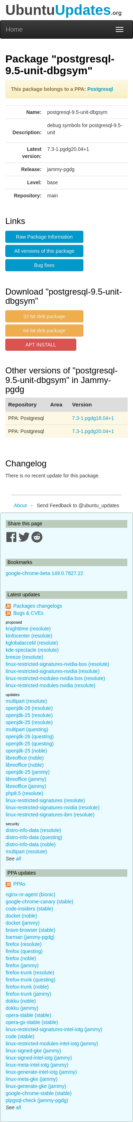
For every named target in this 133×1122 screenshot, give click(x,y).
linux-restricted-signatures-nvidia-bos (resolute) (57, 664)
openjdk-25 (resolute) (29, 715)
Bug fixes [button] (44, 265)
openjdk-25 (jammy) (28, 772)
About (20, 505)
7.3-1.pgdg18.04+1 (93, 418)
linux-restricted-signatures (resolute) (45, 800)
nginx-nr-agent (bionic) (30, 894)
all (18, 858)
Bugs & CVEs (28, 613)
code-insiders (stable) (29, 909)
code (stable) (20, 1036)
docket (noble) (21, 916)
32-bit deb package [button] (44, 316)
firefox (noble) (21, 958)
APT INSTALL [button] (41, 344)
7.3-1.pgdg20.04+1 (93, 431)
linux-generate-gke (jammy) (36, 1086)
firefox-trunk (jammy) (28, 994)
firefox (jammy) (22, 965)
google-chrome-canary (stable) (39, 901)
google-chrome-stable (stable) (39, 1093)
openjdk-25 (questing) (30, 743)
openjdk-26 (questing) (30, 736)
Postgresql (100, 89)
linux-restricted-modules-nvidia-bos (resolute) (55, 678)
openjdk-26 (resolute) (29, 708)
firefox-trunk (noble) (27, 987)
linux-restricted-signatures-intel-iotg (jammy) (54, 1029)
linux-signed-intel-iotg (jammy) (39, 1058)
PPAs (19, 884)
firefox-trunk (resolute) (30, 972)
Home (14, 29)
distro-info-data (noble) (31, 844)
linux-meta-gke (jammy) (31, 1079)
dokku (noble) (21, 1001)
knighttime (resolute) (28, 628)
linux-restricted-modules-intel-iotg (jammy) (52, 1043)
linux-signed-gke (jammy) (33, 1050)
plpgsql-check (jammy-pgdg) (37, 1100)
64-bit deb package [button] (44, 330)
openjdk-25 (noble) (26, 751)
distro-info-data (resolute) (33, 830)
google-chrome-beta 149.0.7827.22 (44, 573)
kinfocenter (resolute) (29, 636)
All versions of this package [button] (44, 251)
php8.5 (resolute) (24, 793)
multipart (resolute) (26, 701)
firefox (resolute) (23, 944)
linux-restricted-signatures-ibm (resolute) (50, 814)
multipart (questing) (27, 729)
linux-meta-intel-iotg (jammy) (37, 1065)
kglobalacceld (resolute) (32, 643)
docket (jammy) (23, 923)
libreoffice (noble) (25, 758)
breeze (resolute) (24, 657)
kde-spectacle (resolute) (32, 650)
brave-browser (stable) (30, 930)
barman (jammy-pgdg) (30, 937)
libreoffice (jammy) (26, 779)
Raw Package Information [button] (44, 237)
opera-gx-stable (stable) (32, 1022)
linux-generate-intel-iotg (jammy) (41, 1072)
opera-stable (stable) (28, 1015)
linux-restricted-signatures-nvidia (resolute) (53, 671)
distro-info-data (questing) (34, 837)
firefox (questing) (24, 951)
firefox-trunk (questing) (30, 980)
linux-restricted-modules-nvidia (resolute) (50, 685)
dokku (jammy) (22, 1008)
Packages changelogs (37, 606)
